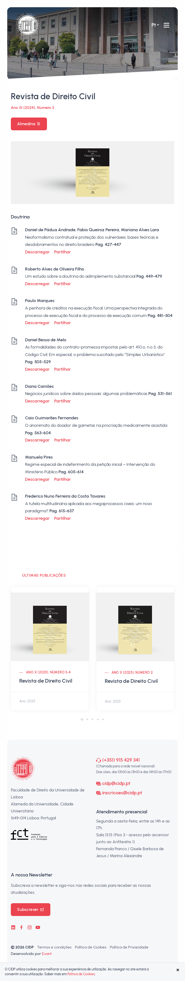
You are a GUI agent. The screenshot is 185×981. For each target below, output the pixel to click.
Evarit (47, 953)
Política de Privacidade (129, 947)
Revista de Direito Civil (45, 681)
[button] (82, 719)
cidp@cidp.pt (116, 783)
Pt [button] (154, 25)
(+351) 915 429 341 (121, 760)
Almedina (29, 123)
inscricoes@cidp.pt (122, 793)
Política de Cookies (90, 947)
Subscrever (30, 909)
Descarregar (37, 252)
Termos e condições (54, 947)
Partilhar (62, 252)
